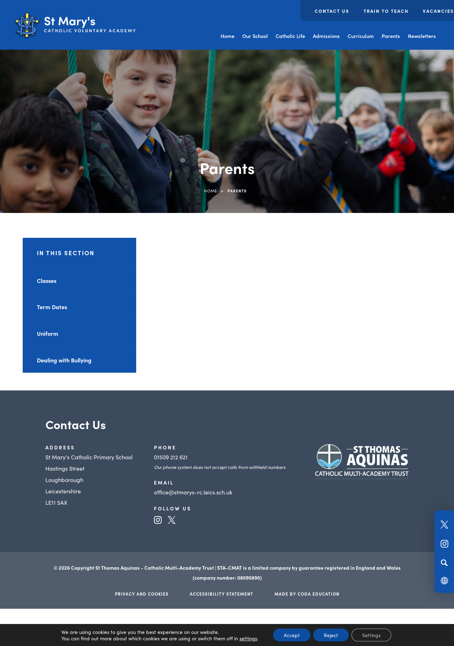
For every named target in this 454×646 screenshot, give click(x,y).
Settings (371, 635)
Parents (391, 35)
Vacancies (438, 10)
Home (227, 35)
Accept (292, 635)
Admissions (326, 35)
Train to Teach (386, 10)
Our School (255, 35)
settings (248, 638)
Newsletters (422, 35)
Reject (331, 635)
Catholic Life (290, 35)
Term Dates (52, 307)
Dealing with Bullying (64, 360)
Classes (46, 280)
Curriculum (361, 35)
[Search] (444, 562)
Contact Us (332, 10)
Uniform (47, 333)
